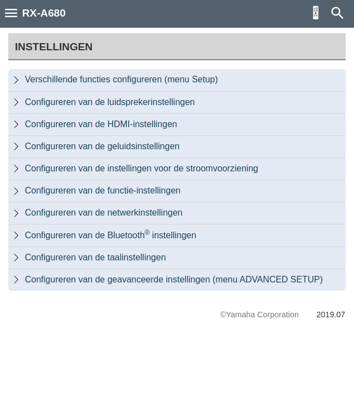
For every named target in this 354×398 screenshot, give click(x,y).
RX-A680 (44, 13)
